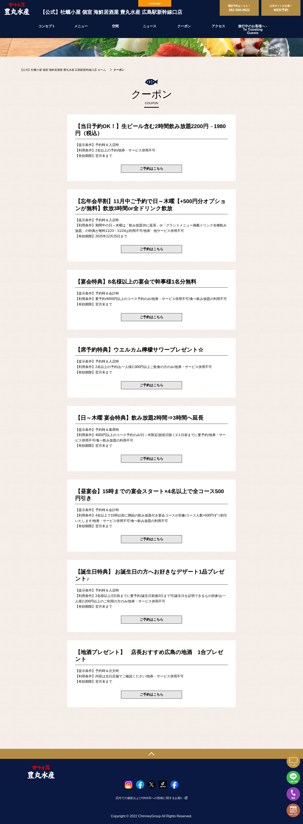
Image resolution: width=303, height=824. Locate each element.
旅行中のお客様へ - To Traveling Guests (252, 29)
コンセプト (46, 26)
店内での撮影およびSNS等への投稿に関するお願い (151, 798)
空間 (115, 26)
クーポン (184, 26)
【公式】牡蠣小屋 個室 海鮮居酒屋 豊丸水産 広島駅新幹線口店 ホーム (63, 69)
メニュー (81, 26)
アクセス (218, 26)
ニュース (149, 26)
